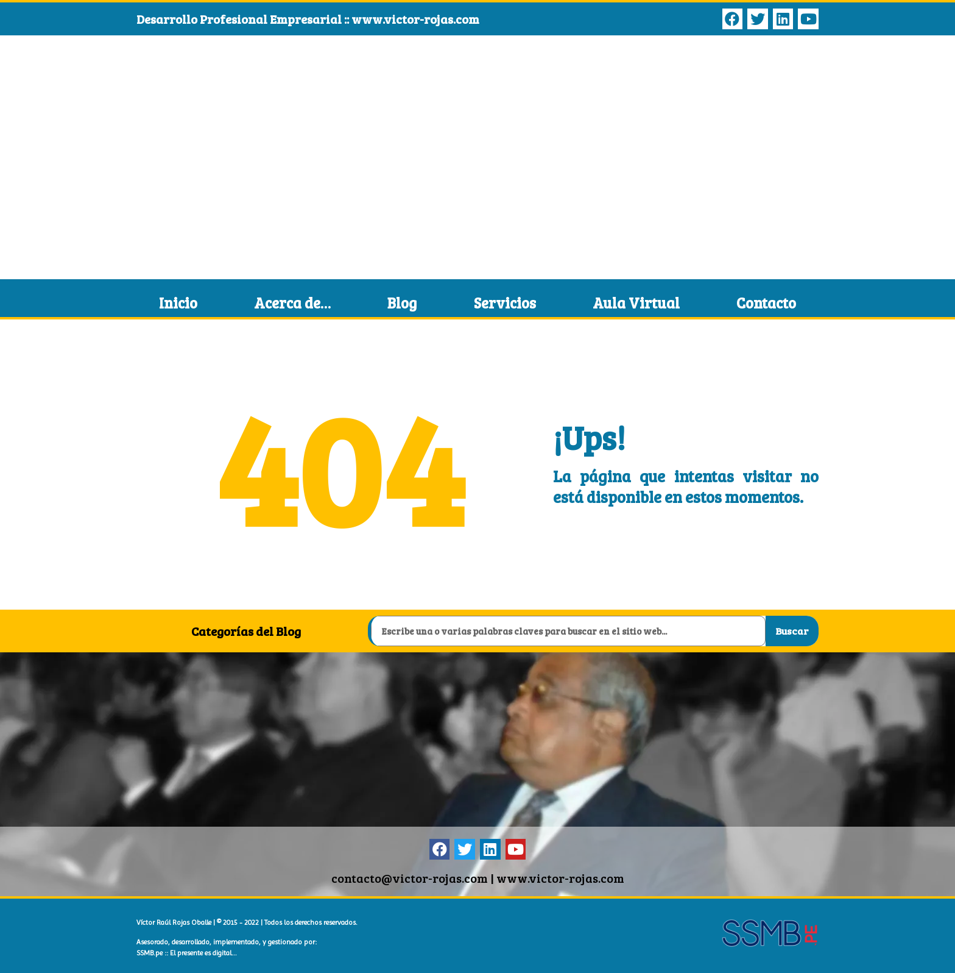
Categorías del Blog (246, 631)
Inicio (178, 303)
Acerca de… (292, 303)
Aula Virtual (636, 303)
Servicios (505, 303)
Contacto (766, 303)
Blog (402, 303)
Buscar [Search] (791, 630)
